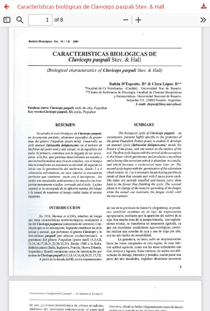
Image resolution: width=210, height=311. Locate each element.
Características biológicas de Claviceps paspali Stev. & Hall (90, 6)
